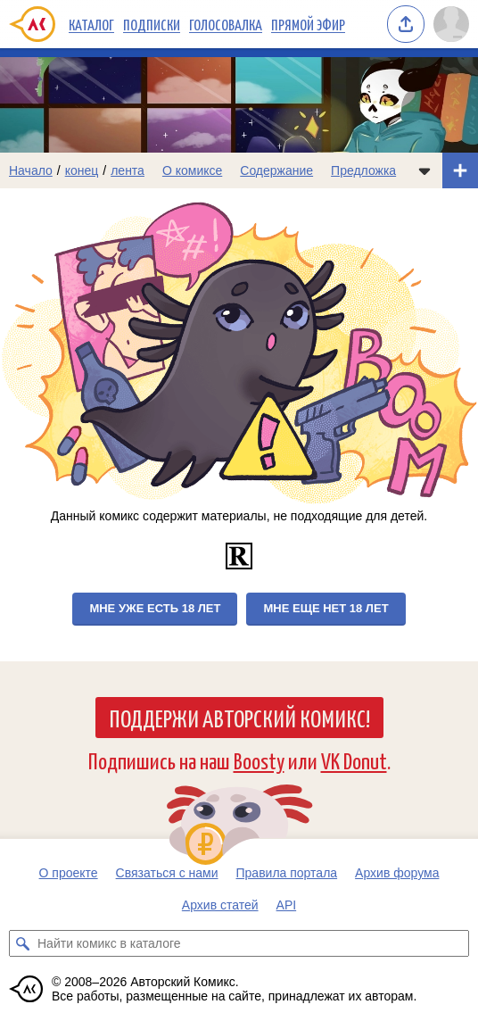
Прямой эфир (308, 24)
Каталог (91, 24)
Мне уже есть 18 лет (154, 608)
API (286, 905)
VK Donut (354, 760)
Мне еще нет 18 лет (325, 608)
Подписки (151, 24)
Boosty (259, 760)
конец (82, 170)
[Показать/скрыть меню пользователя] (451, 24)
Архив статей (220, 905)
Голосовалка (225, 24)
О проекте (68, 873)
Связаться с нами (167, 873)
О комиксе (192, 170)
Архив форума (397, 873)
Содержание (276, 170)
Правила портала (287, 873)
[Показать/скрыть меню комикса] (424, 170)
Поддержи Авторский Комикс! (239, 717)
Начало (31, 170)
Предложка (363, 170)
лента (127, 170)
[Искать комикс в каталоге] (22, 943)
